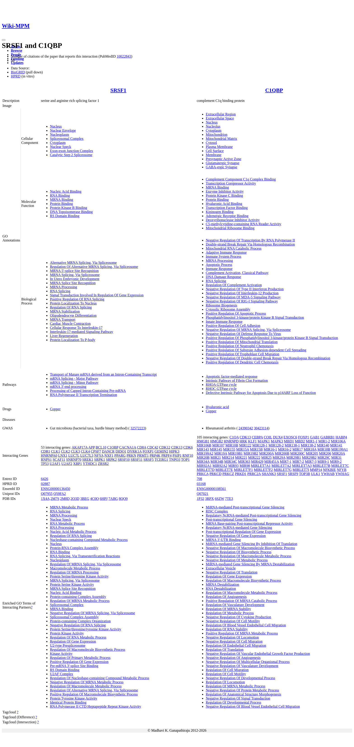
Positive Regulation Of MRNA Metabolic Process (242, 633)
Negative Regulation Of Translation (231, 572)
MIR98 (245, 466)
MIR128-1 (260, 445)
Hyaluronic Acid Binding (224, 204)
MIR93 (233, 466)
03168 (201, 484)
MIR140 (323, 445)
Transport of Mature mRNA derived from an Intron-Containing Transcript (103, 374)
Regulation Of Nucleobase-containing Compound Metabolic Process (99, 678)
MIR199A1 (339, 449)
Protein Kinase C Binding (224, 195)
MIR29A (278, 457)
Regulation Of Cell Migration (227, 670)
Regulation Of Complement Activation (234, 285)
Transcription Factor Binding (227, 208)
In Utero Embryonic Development (74, 279)
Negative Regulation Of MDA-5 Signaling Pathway (243, 297)
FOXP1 (148, 451)
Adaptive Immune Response (226, 252)
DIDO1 (120, 451)
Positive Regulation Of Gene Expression (79, 662)
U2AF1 (55, 464)
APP (91, 447)
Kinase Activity (61, 654)
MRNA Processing (63, 287)
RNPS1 (46, 459)
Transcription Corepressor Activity (231, 183)
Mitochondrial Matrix (221, 139)
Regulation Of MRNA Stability (228, 609)
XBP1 (77, 464)
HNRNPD (231, 441)
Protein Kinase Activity (67, 633)
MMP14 (316, 470)
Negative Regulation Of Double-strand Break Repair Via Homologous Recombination (268, 358)
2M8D (65, 499)
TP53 (45, 464)
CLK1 (55, 451)
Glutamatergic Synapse (222, 163)
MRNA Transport (62, 319)
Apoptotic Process (219, 265)
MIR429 (257, 462)
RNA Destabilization (221, 588)
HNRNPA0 (49, 455)
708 (199, 479)
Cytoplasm (57, 143)
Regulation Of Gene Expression (73, 641)
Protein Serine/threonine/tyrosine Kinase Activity (85, 629)
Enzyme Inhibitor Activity (225, 191)
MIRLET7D (205, 470)
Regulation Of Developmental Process (233, 702)
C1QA (234, 437)
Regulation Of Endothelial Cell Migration (236, 645)
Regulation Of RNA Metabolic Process (78, 637)
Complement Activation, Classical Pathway (237, 273)
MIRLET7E (224, 470)
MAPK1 (264, 441)
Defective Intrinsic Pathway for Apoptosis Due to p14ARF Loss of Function (261, 393)
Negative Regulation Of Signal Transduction (238, 698)
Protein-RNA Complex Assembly (74, 548)
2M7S (54, 499)
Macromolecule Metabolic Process (75, 568)
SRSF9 (293, 474)
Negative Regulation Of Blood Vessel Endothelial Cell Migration (253, 706)
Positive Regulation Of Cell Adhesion (233, 326)
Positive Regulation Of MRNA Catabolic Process (241, 601)
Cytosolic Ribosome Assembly (228, 309)
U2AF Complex (61, 674)
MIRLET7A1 (260, 466)
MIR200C (297, 453)
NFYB (342, 470)
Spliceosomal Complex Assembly (74, 617)
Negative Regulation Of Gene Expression (236, 536)
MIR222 (254, 457)
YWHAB (327, 474)
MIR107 (218, 445)
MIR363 (244, 462)
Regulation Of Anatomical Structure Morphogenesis (243, 694)
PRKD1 (241, 474)
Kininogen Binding (219, 212)
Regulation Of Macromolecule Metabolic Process (85, 686)
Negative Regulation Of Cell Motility (233, 621)
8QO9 (123, 499)
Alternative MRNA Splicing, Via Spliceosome (83, 263)
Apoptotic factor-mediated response (231, 376)
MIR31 (336, 457)
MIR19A (220, 453)
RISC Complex (217, 511)
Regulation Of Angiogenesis (226, 597)
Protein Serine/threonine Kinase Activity (79, 576)
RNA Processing (62, 527)
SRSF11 (137, 459)
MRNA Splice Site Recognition (72, 283)
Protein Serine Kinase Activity (72, 584)
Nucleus (56, 126)
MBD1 (289, 441)
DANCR (108, 451)
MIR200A (266, 453)
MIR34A (203, 462)
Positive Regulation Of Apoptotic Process (236, 313)
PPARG (120, 455)
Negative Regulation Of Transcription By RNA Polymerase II (250, 240)
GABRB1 (327, 437)
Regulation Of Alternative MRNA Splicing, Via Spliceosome (94, 267)
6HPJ (104, 499)
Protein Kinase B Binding (68, 208)
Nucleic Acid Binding (66, 191)
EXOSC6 (290, 437)
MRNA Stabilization (65, 311)
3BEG (84, 499)
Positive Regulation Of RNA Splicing (77, 299)
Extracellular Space (220, 118)
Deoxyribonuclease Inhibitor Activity (233, 220)
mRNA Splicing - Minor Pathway (74, 382)
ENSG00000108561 (211, 489)
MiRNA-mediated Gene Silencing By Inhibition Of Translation (251, 544)
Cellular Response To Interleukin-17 (76, 328)
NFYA (98, 455)
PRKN (131, 455)
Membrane (213, 155)
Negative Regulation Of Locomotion (232, 637)
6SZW (219, 499)
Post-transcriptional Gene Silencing (231, 519)
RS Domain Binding (64, 216)
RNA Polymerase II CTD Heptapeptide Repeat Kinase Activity (95, 706)
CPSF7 (96, 451)
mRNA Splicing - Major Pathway (74, 378)
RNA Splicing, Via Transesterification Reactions (85, 556)
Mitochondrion (216, 134)
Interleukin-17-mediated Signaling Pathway (81, 332)
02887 (45, 484)
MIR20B (203, 457)
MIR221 (241, 457)
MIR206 (325, 453)
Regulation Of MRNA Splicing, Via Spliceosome (85, 564)
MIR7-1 (285, 462)
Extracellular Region (221, 114)
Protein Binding (61, 204)
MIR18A (310, 449)
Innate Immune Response (224, 321)
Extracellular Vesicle (221, 568)
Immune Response (219, 269)
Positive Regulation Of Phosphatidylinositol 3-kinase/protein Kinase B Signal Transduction (272, 338)
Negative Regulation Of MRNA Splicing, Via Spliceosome (248, 330)
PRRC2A (254, 474)
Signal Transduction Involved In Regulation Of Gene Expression (97, 295)
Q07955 (47, 494)
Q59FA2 (60, 494)
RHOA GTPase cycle (221, 384)
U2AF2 (66, 464)
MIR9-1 (323, 462)
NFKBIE (329, 470)
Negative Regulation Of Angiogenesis (233, 658)
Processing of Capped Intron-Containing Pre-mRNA (88, 391)
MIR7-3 (311, 462)
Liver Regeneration (64, 336)
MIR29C (323, 457)
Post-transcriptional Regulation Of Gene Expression (243, 532)
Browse (16, 50)
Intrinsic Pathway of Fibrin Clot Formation (237, 380)
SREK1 (87, 459)
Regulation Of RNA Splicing (71, 307)
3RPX (209, 499)
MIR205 (312, 453)
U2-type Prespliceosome (67, 645)
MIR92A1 (204, 466)
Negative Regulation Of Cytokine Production (238, 617)
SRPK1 (99, 459)
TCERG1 (161, 459)
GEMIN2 (161, 451)
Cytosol (211, 143)
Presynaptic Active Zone (223, 159)
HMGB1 (203, 441)
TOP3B (304, 474)
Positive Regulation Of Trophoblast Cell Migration (242, 354)
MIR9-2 (336, 462)
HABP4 (341, 437)
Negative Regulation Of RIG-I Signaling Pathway (242, 301)
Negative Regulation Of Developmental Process (240, 678)
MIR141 (336, 445)
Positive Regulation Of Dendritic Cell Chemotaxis (242, 362)
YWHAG (342, 474)
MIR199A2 (205, 453)
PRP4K (155, 455)
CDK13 (176, 447)
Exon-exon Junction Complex (71, 151)
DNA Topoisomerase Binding (71, 212)
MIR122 (245, 445)
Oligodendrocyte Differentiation (73, 315)
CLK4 (85, 451)
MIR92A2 (219, 466)
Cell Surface (215, 151)
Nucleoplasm (59, 134)
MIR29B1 (293, 457)
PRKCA (202, 474)
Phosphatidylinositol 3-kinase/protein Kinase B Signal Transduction (255, 317)
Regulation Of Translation (224, 649)
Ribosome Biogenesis (221, 305)
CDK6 (188, 447)
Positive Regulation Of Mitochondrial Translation (241, 342)
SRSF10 (124, 459)
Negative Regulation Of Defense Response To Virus (243, 334)
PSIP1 (177, 455)
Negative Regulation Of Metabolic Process (237, 560)
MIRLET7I (301, 470)
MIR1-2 (324, 441)
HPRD (16, 76)
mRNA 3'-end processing (68, 387)
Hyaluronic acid (217, 407)
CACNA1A (127, 447)
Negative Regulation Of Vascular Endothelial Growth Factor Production (258, 654)
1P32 (200, 499)
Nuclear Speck (60, 147)
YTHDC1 (90, 464)
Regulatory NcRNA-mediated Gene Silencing (239, 527)
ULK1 (315, 474)
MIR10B (231, 445)
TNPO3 (174, 459)
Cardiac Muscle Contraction (70, 323)
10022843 (124, 56)
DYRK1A (134, 451)
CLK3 (75, 451)
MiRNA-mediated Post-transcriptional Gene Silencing (245, 507)
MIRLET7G (283, 470)
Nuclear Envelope (63, 130)
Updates (17, 63)
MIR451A (271, 462)
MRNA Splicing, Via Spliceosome (75, 275)
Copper (55, 409)
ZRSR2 (103, 464)
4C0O (94, 499)
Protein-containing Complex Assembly (78, 597)
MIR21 (215, 457)
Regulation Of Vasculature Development (235, 605)
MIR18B (323, 449)
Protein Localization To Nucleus (73, 303)
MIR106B (204, 445)
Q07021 (202, 494)
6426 (44, 479)
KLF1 (252, 441)
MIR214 (228, 457)
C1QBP (274, 90)
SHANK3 (269, 474)
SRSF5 (148, 459)
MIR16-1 (270, 449)
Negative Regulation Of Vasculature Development (242, 666)
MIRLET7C (340, 466)
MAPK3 (277, 441)
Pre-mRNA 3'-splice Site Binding (74, 666)
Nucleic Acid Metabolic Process (73, 532)
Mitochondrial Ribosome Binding (230, 228)
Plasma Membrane (219, 147)
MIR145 (216, 449)
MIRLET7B (321, 466)
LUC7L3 (86, 455)
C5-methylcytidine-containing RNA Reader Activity (243, 224)
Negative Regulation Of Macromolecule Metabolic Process (248, 556)
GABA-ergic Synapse (221, 167)
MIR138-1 (292, 445)
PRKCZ (228, 474)
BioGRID (18, 72)
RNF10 (187, 455)
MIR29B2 (309, 457)
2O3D (74, 499)
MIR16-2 (284, 449)
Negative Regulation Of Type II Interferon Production (245, 289)
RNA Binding (60, 195)
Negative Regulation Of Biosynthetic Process (238, 552)
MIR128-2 (276, 445)
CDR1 (45, 451)
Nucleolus (213, 126)
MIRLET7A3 (302, 466)
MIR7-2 (298, 462)
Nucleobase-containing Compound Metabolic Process (89, 540)
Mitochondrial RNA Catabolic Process (233, 248)
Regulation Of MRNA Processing (74, 572)
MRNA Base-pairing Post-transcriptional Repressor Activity (249, 523)
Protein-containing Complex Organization (80, 621)
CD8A (141, 447)
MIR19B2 (251, 453)
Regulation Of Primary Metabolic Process (80, 658)
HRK (243, 441)
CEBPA (257, 437)
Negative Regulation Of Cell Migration (234, 641)
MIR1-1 (311, 441)
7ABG (113, 499)
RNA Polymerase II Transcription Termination (83, 395)
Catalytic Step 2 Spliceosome (71, 155)
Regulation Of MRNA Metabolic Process (79, 601)
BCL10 (101, 447)
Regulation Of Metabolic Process (230, 613)
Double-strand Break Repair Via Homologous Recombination (250, 244)
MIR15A (242, 449)
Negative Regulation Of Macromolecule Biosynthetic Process (250, 548)
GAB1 (314, 437)
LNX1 (62, 455)
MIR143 (203, 449)
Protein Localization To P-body (72, 340)
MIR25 (266, 457)
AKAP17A (80, 447)
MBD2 (300, 441)
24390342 (246, 428)
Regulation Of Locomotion (225, 682)
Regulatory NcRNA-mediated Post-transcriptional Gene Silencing (253, 515)
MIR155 (229, 449)
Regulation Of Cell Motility (226, 674)
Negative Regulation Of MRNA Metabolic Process (86, 682)
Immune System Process (223, 256)
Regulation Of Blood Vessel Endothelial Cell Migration (246, 625)
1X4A (45, 499)
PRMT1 (143, 455)
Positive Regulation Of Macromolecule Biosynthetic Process (94, 694)
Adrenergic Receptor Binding (227, 216)
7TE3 (229, 499)
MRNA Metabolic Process (69, 507)
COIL (268, 437)
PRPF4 (166, 455)
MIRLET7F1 (243, 470)
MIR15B (256, 449)
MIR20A (338, 453)
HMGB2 (216, 441)
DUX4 (278, 437)
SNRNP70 (74, 459)
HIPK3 (174, 451)
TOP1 (185, 459)
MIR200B (282, 453)
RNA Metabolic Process (67, 523)
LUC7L (73, 455)
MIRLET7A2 (281, 466)
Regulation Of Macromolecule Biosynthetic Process (87, 649)
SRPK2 (111, 459)
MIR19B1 (235, 453)
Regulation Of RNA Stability (227, 629)
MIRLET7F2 (263, 470)
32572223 (137, 428)
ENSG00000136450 (55, 489)
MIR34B (216, 462)
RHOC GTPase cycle (221, 389)
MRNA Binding (61, 199)
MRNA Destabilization (222, 584)
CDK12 (164, 447)
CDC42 (152, 447)
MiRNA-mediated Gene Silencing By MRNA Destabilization (250, 564)
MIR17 (297, 449)
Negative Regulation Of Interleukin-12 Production (242, 293)
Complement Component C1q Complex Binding (241, 179)
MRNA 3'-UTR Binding (223, 540)
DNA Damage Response (223, 277)
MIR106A (338, 441)
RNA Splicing (60, 291)
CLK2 (65, 451)
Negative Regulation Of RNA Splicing (78, 625)
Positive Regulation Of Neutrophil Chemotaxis (239, 346)
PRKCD (215, 474)
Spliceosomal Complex (67, 139)
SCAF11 (59, 459)
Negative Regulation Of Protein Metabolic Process (242, 690)
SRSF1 (118, 90)
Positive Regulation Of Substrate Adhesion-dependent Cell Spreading (256, 350)
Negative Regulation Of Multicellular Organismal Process (248, 662)
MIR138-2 (308, 445)
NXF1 (108, 455)
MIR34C (230, 462)
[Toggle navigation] (3, 40)
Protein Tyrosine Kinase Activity (73, 698)
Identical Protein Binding (68, 702)
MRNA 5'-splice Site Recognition (74, 271)
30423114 (261, 428)
